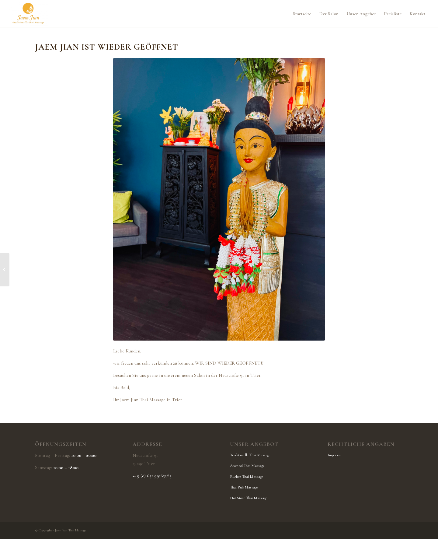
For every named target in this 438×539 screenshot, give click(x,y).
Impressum (336, 455)
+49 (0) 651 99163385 (152, 476)
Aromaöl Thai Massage (247, 465)
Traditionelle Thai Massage (250, 455)
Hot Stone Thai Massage (248, 497)
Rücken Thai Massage (246, 476)
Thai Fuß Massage (244, 487)
